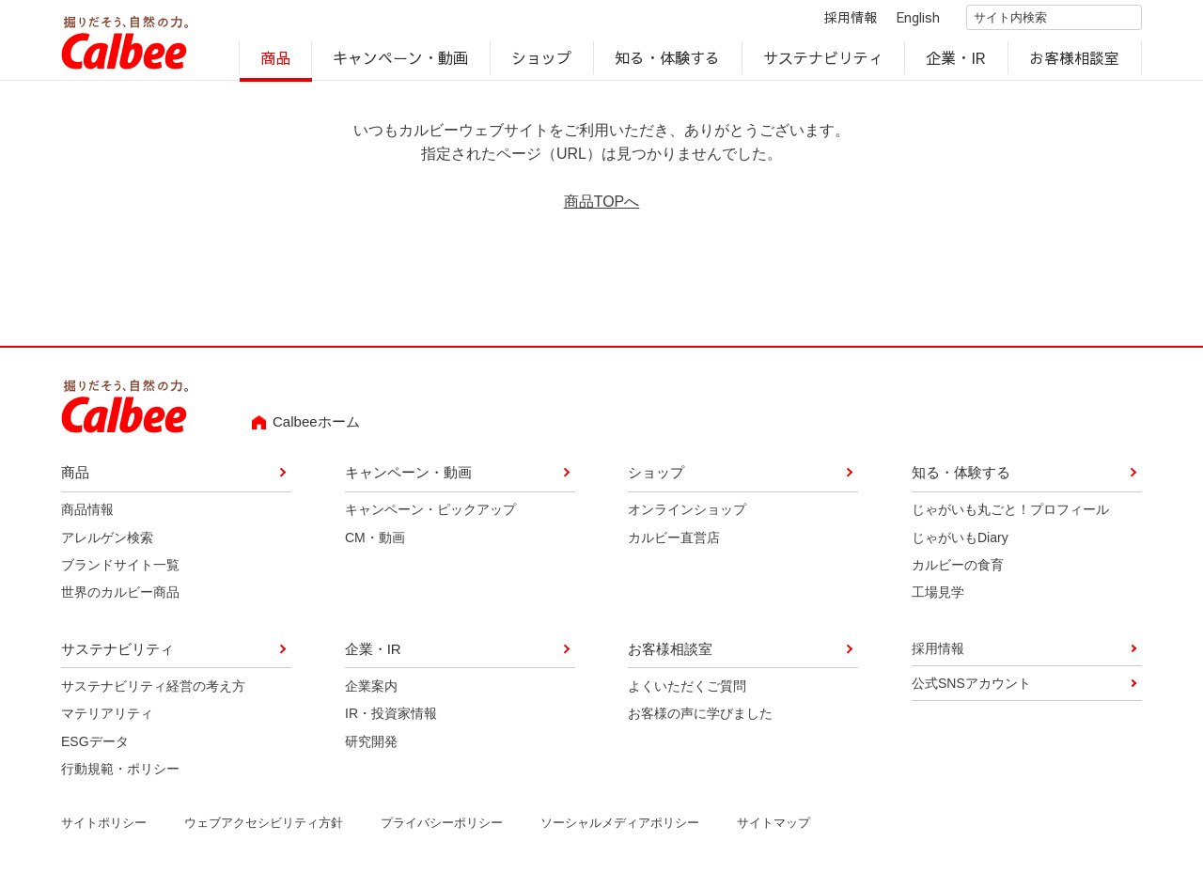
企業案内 (371, 692)
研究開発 (371, 748)
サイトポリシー (104, 830)
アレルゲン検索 (107, 544)
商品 (275, 62)
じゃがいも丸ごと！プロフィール (1010, 516)
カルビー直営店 (674, 544)
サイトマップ (773, 830)
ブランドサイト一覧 (120, 572)
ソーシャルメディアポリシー (619, 830)
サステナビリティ (823, 62)
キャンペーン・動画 (401, 62)
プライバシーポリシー (442, 830)
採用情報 (834, 20)
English (902, 20)
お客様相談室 (1075, 62)
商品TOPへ (602, 209)
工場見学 (938, 599)
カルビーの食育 (958, 572)
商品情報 (87, 516)
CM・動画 (375, 544)
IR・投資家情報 (391, 720)
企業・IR (957, 62)
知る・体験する (667, 62)
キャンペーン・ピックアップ (430, 516)
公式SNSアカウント (971, 690)
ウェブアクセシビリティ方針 (263, 830)
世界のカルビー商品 (120, 599)
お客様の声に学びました (700, 720)
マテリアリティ (107, 720)
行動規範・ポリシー (120, 776)
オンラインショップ (687, 516)
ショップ (541, 62)
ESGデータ (95, 748)
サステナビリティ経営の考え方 (153, 692)
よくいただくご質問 (687, 692)
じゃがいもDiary (960, 544)
